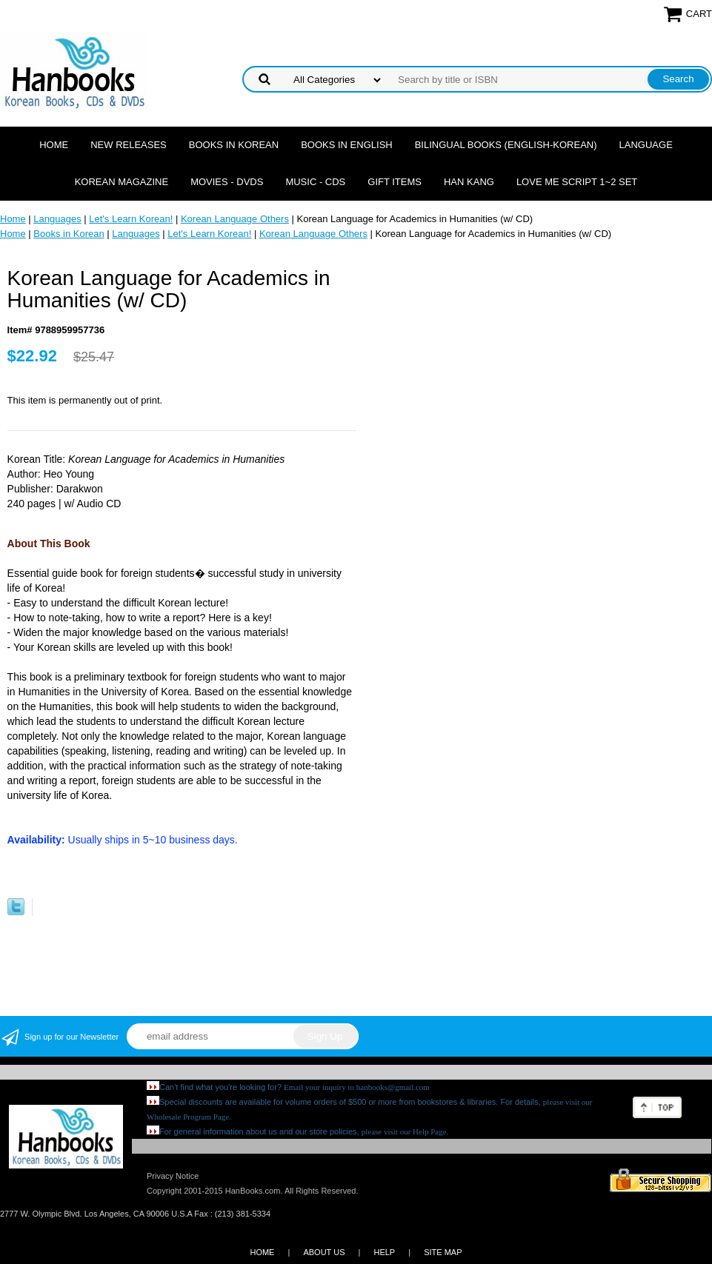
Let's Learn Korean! (131, 218)
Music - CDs (315, 181)
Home (53, 144)
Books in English (347, 144)
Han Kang (469, 181)
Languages (57, 218)
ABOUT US (324, 1252)
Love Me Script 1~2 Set (576, 181)
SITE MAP (443, 1252)
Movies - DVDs (226, 181)
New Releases (128, 144)
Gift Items (394, 181)
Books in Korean (234, 144)
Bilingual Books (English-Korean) (506, 144)
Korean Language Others (235, 218)
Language (646, 144)
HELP (384, 1252)
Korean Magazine (121, 181)
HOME (262, 1252)
